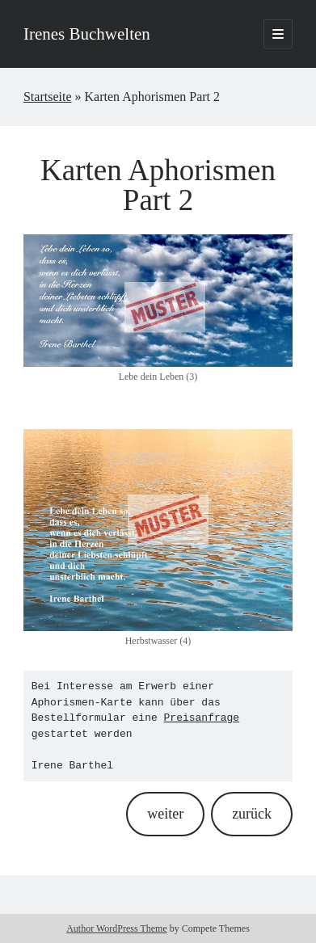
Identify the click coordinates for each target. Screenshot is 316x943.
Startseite (47, 96)
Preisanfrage (202, 717)
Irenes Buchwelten (86, 34)
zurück (252, 814)
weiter (165, 814)
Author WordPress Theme (116, 928)
